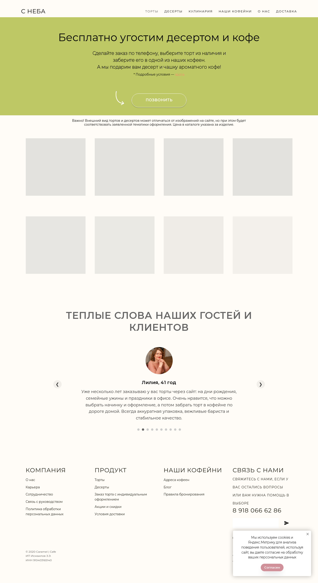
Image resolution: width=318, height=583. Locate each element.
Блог (168, 487)
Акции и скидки (108, 507)
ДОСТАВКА (286, 11)
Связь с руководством (44, 502)
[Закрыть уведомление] (307, 534)
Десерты (102, 487)
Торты (100, 480)
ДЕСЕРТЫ (173, 11)
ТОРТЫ (151, 11)
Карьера (33, 487)
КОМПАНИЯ (46, 470)
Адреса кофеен (176, 480)
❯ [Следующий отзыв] (260, 384)
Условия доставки (110, 514)
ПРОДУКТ (111, 470)
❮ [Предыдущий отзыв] (57, 384)
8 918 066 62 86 (257, 510)
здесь (179, 74)
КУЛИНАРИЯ (201, 11)
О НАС (264, 11)
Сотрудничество (39, 494)
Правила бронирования (184, 494)
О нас (30, 480)
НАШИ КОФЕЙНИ (235, 11)
